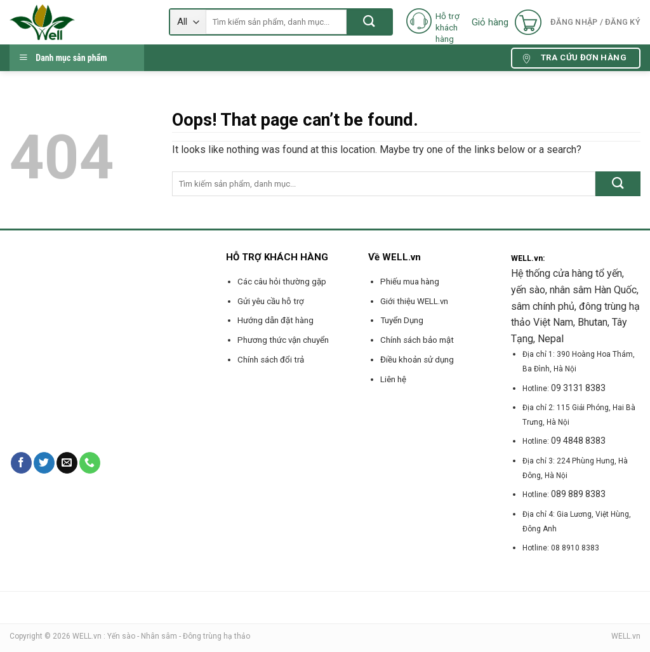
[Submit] (369, 22)
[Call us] (89, 463)
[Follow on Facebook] (21, 463)
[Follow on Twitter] (44, 463)
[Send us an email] (66, 463)
